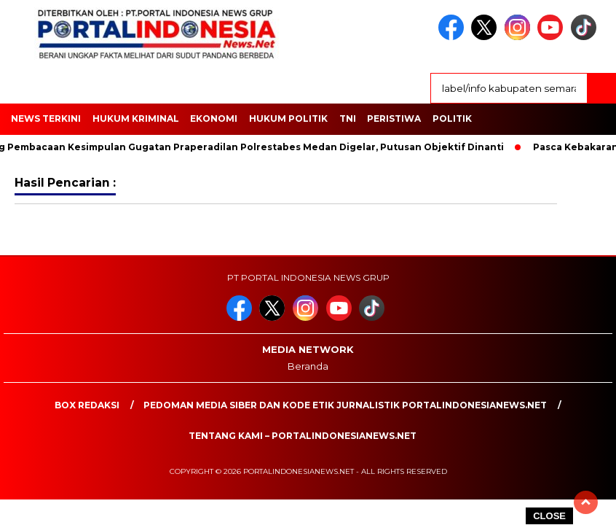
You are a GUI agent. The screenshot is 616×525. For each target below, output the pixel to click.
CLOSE (549, 515)
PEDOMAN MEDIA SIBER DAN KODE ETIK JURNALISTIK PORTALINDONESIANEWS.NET (345, 405)
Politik (452, 118)
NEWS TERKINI (46, 118)
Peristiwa (394, 118)
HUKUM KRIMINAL (135, 118)
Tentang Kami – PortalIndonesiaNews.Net (302, 435)
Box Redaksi (87, 405)
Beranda (308, 366)
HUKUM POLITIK (288, 118)
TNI (347, 118)
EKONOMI (213, 118)
